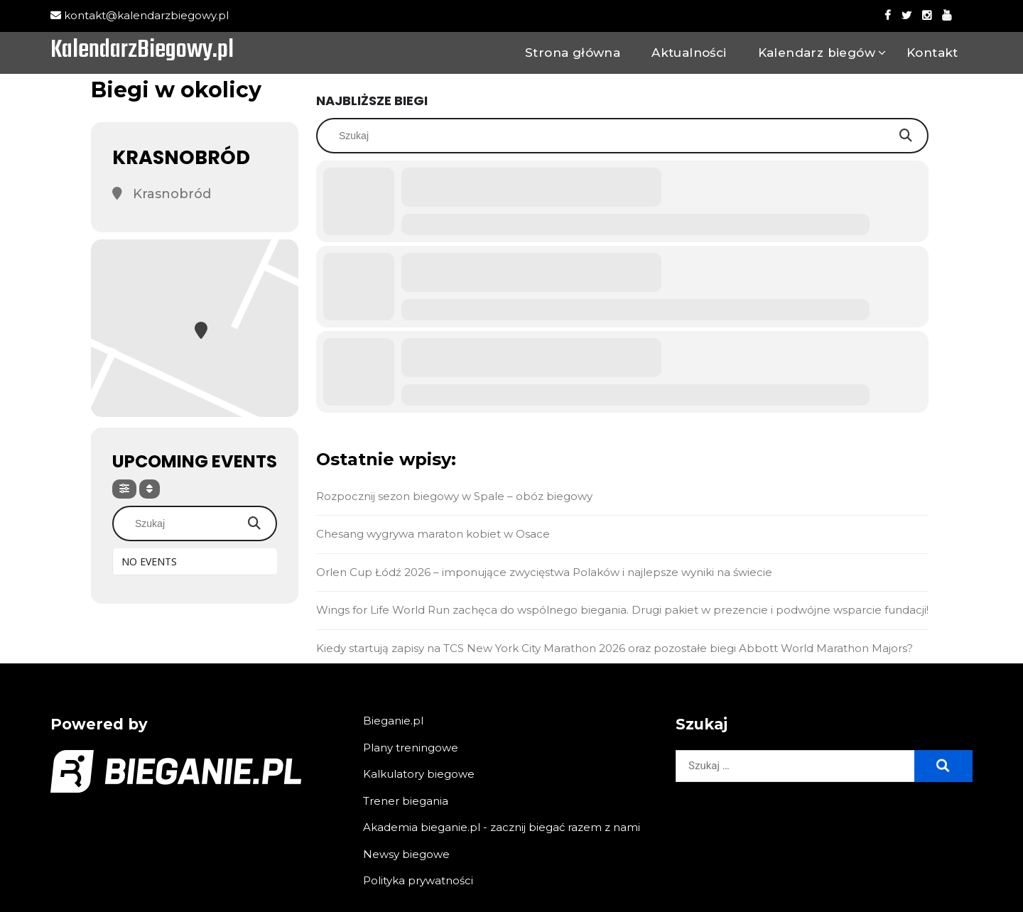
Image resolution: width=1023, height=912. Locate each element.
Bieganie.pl (393, 720)
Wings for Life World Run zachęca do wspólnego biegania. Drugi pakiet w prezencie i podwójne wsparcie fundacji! (622, 610)
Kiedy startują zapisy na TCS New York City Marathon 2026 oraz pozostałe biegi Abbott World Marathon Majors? (614, 648)
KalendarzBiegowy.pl (142, 51)
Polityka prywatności (418, 880)
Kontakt (932, 52)
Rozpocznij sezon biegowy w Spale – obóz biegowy (454, 496)
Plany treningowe (410, 747)
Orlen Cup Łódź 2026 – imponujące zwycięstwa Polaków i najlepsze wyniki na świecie (544, 572)
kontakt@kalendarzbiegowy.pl (139, 15)
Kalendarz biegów (816, 52)
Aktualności (688, 52)
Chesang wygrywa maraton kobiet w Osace (433, 534)
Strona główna (572, 52)
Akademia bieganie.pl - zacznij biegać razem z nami (501, 827)
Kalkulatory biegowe (419, 774)
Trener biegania (405, 801)
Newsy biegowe (406, 854)
